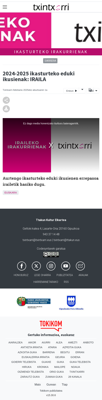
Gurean (51, 384)
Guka (60, 362)
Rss (66, 282)
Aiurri (46, 342)
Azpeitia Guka (71, 347)
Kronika (42, 367)
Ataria (52, 347)
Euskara (10, 192)
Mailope (59, 367)
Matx (38, 384)
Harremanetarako (45, 282)
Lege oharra (42, 275)
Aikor (32, 342)
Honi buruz (21, 275)
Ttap (64, 384)
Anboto (88, 342)
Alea (59, 342)
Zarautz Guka (30, 376)
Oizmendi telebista (31, 371)
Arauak (83, 275)
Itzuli (91, 90)
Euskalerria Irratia (35, 357)
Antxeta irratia (31, 347)
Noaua (75, 367)
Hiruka (26, 367)
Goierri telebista (23, 362)
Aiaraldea (15, 342)
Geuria (60, 357)
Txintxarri (76, 371)
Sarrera (50, 60)
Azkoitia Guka (27, 352)
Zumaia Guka (54, 376)
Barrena (49, 352)
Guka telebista (80, 362)
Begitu (65, 352)
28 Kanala (75, 376)
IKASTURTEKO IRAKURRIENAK (51, 51)
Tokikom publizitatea (51, 390)
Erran (80, 352)
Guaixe (46, 362)
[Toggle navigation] (5, 7)
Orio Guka (57, 371)
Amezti (72, 342)
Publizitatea (65, 275)
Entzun (71, 90)
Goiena (75, 357)
